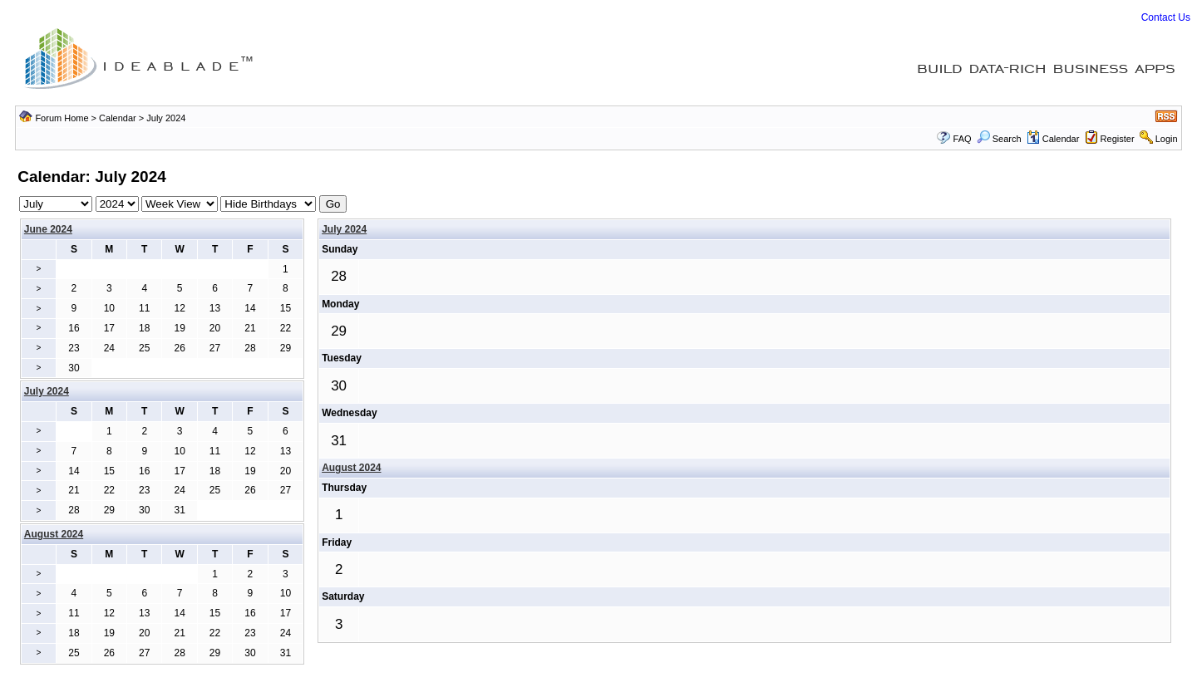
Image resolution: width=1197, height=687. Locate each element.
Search (999, 139)
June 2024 (48, 229)
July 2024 (344, 229)
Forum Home (61, 118)
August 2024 (351, 468)
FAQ (962, 139)
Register (1118, 139)
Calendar (117, 118)
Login (1166, 139)
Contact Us (1165, 17)
